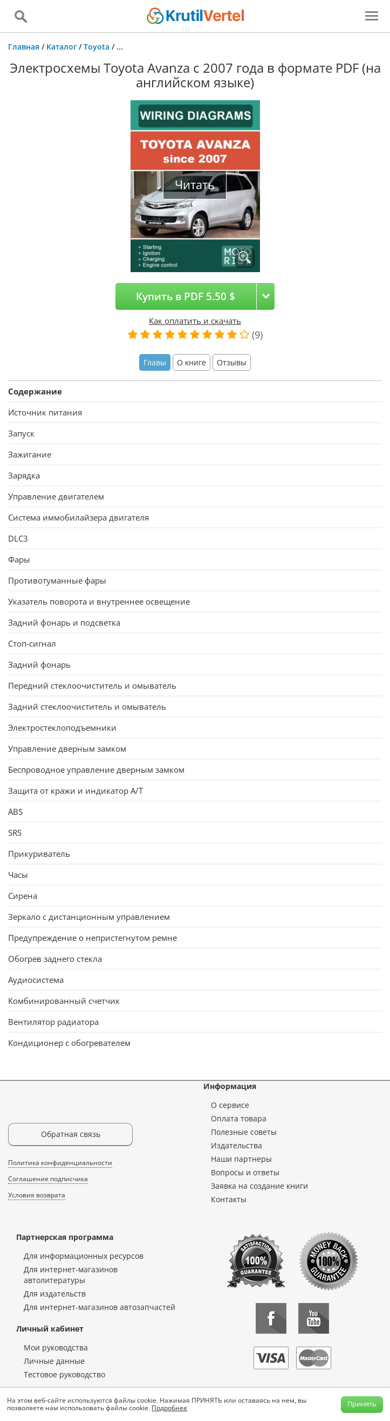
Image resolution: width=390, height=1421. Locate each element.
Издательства (236, 1145)
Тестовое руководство (64, 1374)
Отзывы (232, 362)
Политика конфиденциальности (60, 1162)
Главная (23, 46)
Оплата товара (238, 1118)
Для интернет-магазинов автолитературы (71, 1274)
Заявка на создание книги (259, 1186)
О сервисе (230, 1105)
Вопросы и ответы (245, 1172)
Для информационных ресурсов (83, 1256)
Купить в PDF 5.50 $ (185, 296)
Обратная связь (70, 1134)
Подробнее (169, 1407)
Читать (195, 184)
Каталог (61, 46)
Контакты (229, 1199)
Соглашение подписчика (48, 1178)
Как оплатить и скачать (195, 320)
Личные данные (54, 1361)
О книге (191, 362)
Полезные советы (244, 1132)
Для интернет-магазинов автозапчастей (99, 1307)
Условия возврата (36, 1195)
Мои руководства (56, 1347)
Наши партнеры (241, 1159)
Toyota (97, 46)
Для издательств (55, 1293)
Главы (154, 362)
